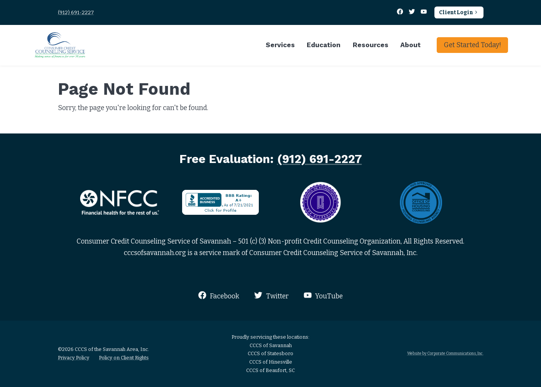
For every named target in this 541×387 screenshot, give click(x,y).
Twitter (271, 295)
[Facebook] (401, 12)
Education (323, 45)
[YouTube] (423, 12)
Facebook (218, 295)
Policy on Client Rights (124, 358)
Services (280, 45)
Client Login (459, 12)
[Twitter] (413, 12)
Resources (370, 45)
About (410, 45)
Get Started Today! (472, 45)
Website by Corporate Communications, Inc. (445, 353)
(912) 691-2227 (76, 12)
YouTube (323, 295)
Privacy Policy (73, 358)
